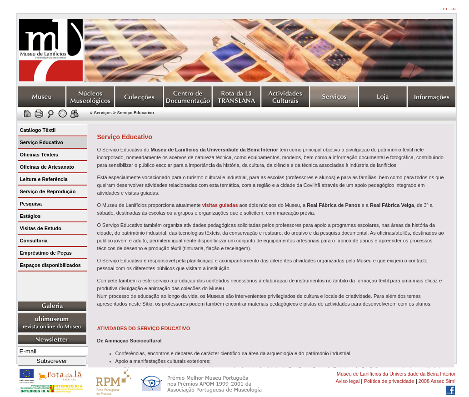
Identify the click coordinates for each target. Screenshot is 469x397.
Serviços (103, 113)
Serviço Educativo (135, 113)
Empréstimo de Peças (46, 253)
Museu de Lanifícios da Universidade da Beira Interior (396, 374)
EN (452, 9)
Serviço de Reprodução (48, 191)
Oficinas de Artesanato (47, 167)
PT (445, 9)
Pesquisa (31, 203)
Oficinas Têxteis (39, 154)
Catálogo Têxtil (38, 130)
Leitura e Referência (44, 179)
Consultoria (34, 240)
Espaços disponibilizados (50, 265)
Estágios (30, 216)
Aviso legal (347, 381)
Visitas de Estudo (41, 228)
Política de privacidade (389, 381)
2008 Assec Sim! (437, 381)
